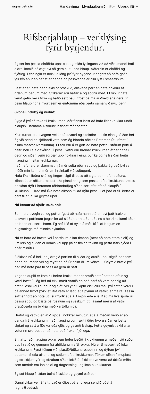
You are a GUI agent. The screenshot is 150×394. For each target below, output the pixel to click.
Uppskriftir (126, 6)
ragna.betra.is (22, 6)
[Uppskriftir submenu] (137, 6)
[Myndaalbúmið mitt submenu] (114, 6)
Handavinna (69, 6)
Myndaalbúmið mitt (97, 6)
